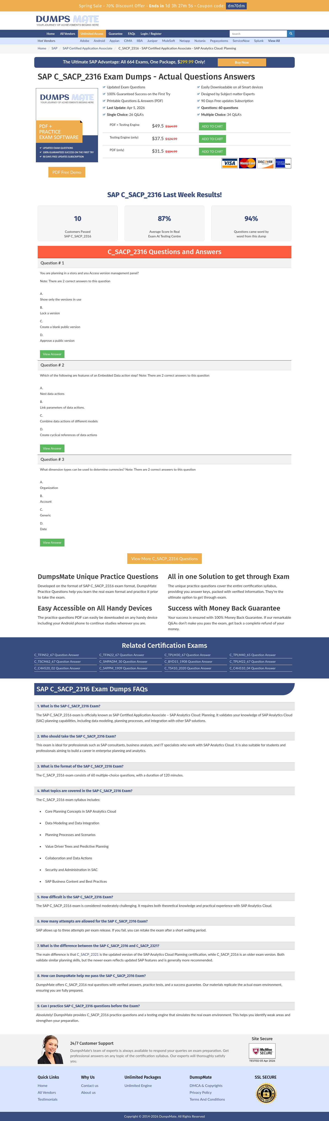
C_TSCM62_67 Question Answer (57, 661)
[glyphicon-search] (291, 33)
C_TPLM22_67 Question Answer (253, 661)
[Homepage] (31, 34)
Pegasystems (219, 41)
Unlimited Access (92, 33)
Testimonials (47, 1099)
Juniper (152, 41)
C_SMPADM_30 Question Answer (123, 661)
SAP (54, 48)
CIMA (128, 41)
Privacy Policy (201, 1092)
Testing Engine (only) (124, 137)
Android (99, 41)
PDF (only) (117, 150)
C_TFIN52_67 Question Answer (56, 655)
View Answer (52, 354)
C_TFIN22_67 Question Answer (121, 655)
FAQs (131, 33)
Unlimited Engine (138, 1085)
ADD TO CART (212, 126)
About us (88, 1092)
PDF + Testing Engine (124, 125)
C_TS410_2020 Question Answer (187, 668)
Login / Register (151, 33)
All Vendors (67, 33)
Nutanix (200, 41)
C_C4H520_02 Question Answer (57, 668)
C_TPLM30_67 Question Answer (187, 655)
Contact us (89, 1085)
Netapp (185, 41)
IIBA (140, 41)
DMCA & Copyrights (206, 1085)
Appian (114, 41)
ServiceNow (241, 41)
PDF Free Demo (66, 172)
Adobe (84, 41)
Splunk (258, 41)
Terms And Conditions (207, 1099)
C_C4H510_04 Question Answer (253, 668)
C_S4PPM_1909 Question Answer (123, 668)
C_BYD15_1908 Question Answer (188, 661)
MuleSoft (168, 41)
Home (51, 33)
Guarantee (116, 33)
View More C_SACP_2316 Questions (164, 558)
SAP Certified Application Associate (87, 48)
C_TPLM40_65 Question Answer (253, 655)
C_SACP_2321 (88, 954)
